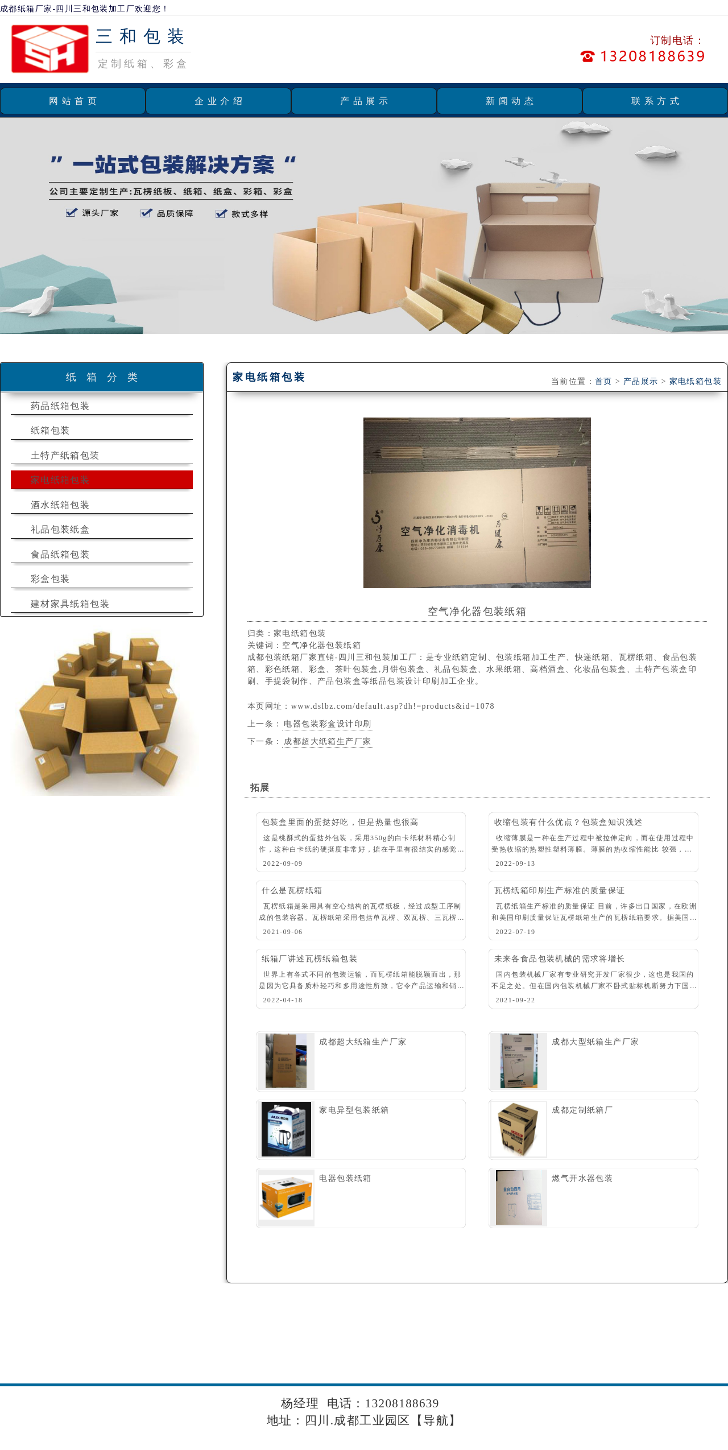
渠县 (563, 1356)
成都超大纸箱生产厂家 (327, 741)
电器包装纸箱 (345, 1178)
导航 (436, 1420)
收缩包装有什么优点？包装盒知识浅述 (568, 822)
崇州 (651, 1356)
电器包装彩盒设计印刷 (327, 724)
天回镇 (305, 1356)
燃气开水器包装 (582, 1178)
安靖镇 (53, 1356)
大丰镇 (220, 1356)
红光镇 (347, 1356)
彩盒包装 (51, 579)
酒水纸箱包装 (60, 505)
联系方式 (656, 101)
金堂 (709, 1356)
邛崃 (201, 1374)
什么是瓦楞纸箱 (292, 890)
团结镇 (95, 1356)
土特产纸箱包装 (65, 455)
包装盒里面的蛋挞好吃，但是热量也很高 (340, 822)
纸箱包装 (51, 430)
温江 (621, 1356)
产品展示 (365, 101)
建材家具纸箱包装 (70, 604)
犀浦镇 (136, 1356)
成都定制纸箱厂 (582, 1110)
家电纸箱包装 (60, 480)
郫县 (42, 1374)
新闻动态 (511, 101)
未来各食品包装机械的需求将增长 (560, 959)
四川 (230, 1374)
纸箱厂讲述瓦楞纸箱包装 (310, 959)
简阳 (100, 1374)
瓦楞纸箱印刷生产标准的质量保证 (560, 890)
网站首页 (74, 101)
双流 (13, 1374)
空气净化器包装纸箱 (477, 611)
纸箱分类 (107, 377)
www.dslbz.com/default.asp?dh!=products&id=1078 (393, 706)
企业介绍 (220, 101)
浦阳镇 (443, 1356)
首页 (604, 381)
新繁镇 (262, 1356)
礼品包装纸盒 (60, 529)
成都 (680, 1356)
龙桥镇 (178, 1356)
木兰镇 (485, 1356)
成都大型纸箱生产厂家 (595, 1042)
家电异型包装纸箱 (354, 1110)
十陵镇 (527, 1356)
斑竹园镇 (395, 1356)
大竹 (592, 1356)
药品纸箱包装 (60, 406)
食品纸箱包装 (60, 554)
